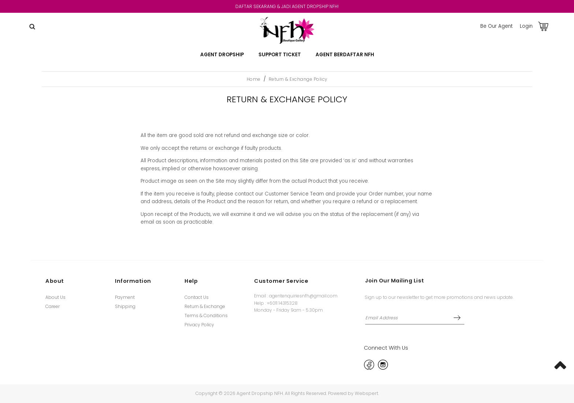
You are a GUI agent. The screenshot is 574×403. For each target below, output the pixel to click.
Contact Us (196, 297)
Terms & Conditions (206, 315)
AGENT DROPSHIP (222, 54)
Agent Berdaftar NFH (345, 54)
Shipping (125, 306)
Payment (125, 297)
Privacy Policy (199, 325)
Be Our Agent (496, 26)
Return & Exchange (204, 306)
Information (133, 281)
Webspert (366, 393)
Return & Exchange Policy (298, 79)
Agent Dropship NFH (259, 393)
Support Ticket (279, 54)
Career (52, 306)
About (54, 281)
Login (526, 26)
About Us (55, 297)
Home (254, 79)
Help (191, 281)
